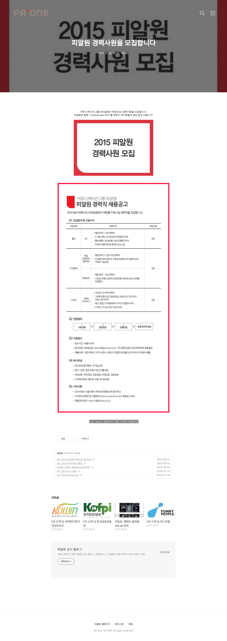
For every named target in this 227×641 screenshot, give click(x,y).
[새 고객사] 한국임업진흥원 (70, 463)
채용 (130, 624)
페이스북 (119, 624)
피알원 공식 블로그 (69, 549)
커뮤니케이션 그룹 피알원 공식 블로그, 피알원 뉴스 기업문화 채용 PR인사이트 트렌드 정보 (101, 554)
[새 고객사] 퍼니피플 (66, 471)
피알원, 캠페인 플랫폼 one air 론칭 (73, 467)
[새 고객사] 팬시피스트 (67, 475)
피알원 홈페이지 (102, 624)
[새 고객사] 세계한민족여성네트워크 (74, 459)
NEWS (60, 453)
